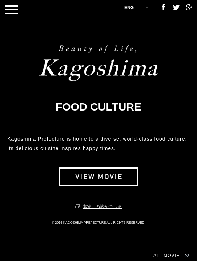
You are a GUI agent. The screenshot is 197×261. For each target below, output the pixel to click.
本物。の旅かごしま (102, 206)
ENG (129, 7)
